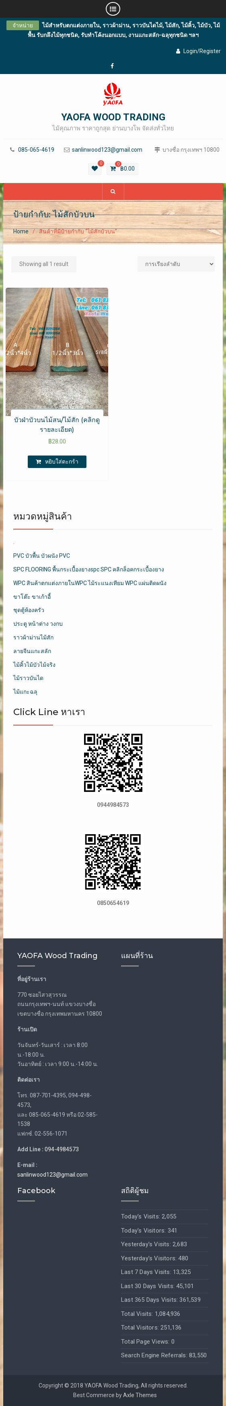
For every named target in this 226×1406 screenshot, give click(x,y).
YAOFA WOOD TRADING (113, 117)
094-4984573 (62, 1149)
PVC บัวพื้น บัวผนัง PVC (41, 556)
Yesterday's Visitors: (149, 1258)
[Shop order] (176, 264)
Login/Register (198, 51)
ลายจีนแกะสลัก (32, 651)
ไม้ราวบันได (28, 678)
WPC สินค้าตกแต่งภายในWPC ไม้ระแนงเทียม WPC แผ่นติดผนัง (89, 583)
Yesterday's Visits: (147, 1244)
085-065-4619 (36, 150)
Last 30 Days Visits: (148, 1286)
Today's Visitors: (144, 1230)
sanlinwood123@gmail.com (107, 150)
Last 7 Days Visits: (147, 1272)
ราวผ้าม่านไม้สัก (33, 637)
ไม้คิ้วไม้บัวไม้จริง (34, 665)
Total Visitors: (140, 1327)
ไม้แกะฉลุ (25, 692)
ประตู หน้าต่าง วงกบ (38, 624)
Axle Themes (140, 1395)
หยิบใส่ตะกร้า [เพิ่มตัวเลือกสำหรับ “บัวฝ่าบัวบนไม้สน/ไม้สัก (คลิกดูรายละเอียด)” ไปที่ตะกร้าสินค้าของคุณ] (61, 461)
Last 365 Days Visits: (150, 1299)
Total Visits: (138, 1313)
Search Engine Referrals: (155, 1355)
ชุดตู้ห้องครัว (28, 610)
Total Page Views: (146, 1341)
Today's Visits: (141, 1216)
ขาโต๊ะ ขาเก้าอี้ (32, 597)
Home (21, 231)
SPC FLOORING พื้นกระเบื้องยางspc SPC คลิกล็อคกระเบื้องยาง (88, 569)
